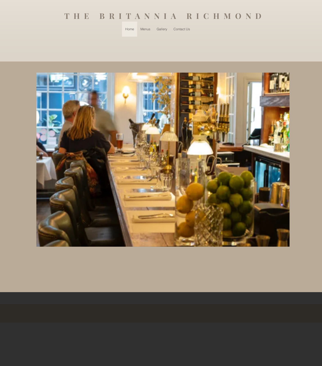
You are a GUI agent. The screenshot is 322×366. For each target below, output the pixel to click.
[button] (163, 160)
